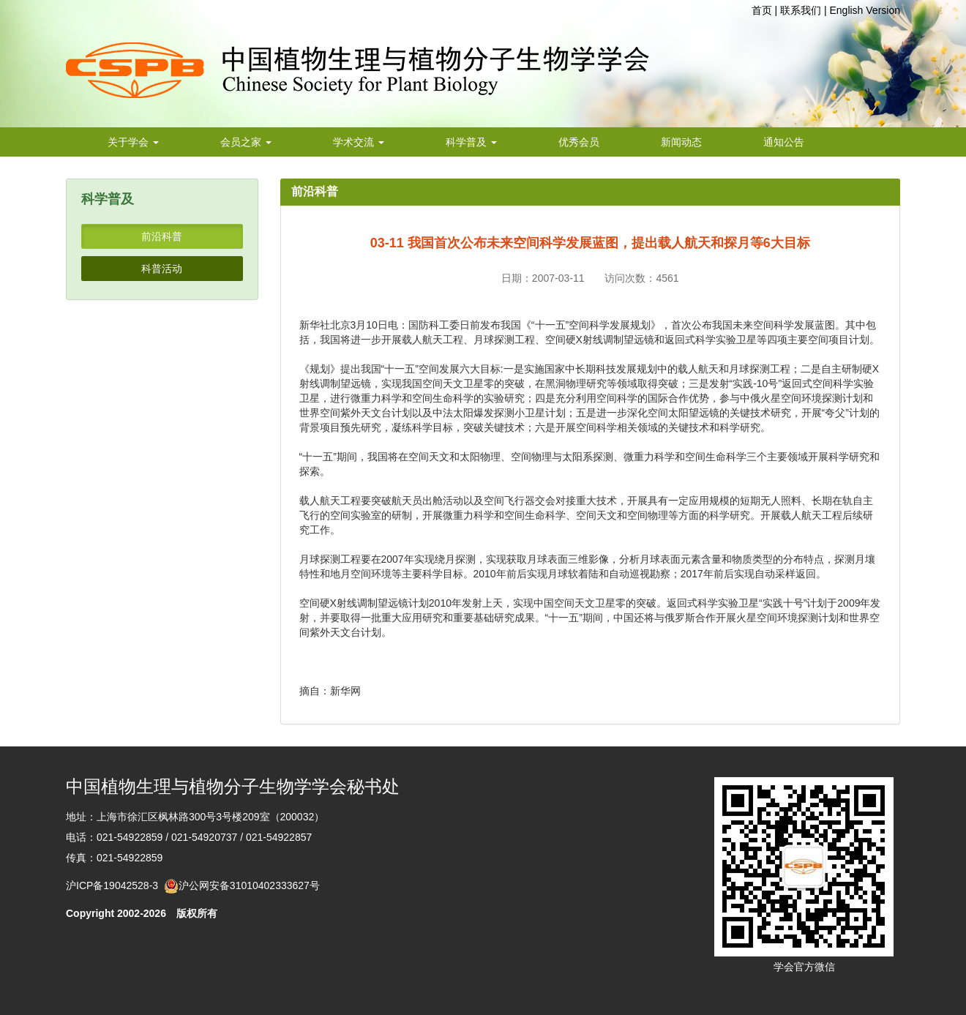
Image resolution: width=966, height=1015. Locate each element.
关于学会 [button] (133, 142)
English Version (864, 10)
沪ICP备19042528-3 (115, 885)
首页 (762, 10)
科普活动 (161, 268)
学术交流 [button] (358, 142)
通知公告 (783, 142)
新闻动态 (681, 142)
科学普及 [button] (471, 142)
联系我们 (800, 10)
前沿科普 (161, 236)
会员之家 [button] (246, 142)
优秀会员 (578, 142)
